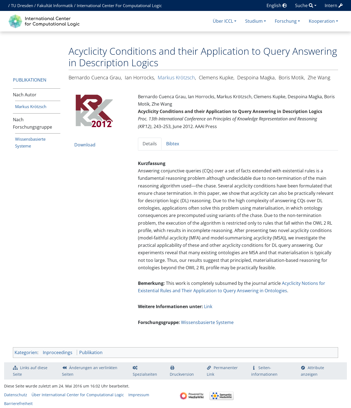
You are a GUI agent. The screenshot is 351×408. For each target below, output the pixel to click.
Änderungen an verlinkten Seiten (89, 371)
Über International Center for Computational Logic (78, 394)
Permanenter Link (222, 371)
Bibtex (172, 144)
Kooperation (322, 21)
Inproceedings (57, 352)
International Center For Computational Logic (119, 5)
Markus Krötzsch (30, 106)
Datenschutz (15, 394)
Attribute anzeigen (312, 371)
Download (84, 145)
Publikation (91, 352)
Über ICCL (223, 21)
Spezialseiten (145, 374)
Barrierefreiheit (18, 403)
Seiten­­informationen (264, 371)
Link (208, 306)
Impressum (138, 394)
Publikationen (29, 80)
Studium (254, 21)
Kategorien (26, 352)
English (277, 5)
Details (150, 144)
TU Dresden (22, 5)
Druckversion (182, 374)
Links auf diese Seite (30, 371)
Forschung (286, 21)
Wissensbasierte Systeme (207, 322)
